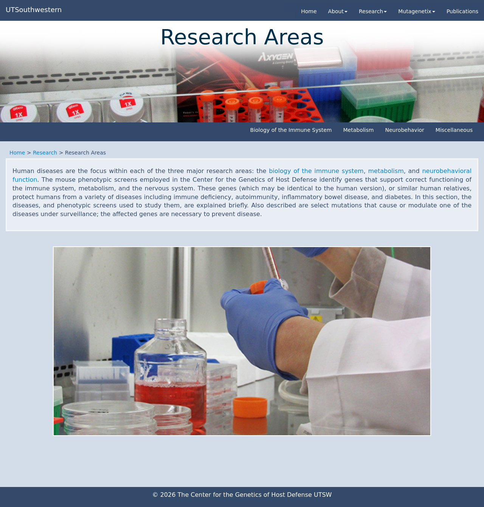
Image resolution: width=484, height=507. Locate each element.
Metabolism (358, 130)
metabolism (385, 171)
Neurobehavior (404, 130)
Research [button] (373, 11)
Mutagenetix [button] (416, 11)
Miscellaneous (454, 130)
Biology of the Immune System (291, 130)
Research (45, 153)
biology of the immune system (316, 171)
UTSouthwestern (34, 10)
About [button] (337, 11)
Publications (462, 11)
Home (308, 11)
